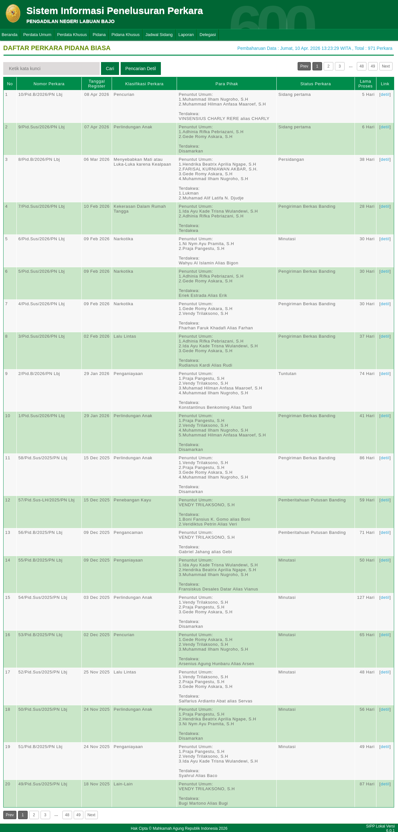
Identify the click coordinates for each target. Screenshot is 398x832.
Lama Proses (365, 83)
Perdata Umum (37, 34)
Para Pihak (227, 83)
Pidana (99, 34)
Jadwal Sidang (159, 34)
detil (385, 94)
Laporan (186, 34)
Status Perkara (316, 83)
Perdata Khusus (72, 34)
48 (361, 66)
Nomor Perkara (49, 83)
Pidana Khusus (126, 34)
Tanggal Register (97, 83)
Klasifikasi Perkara (144, 83)
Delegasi (207, 34)
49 (373, 66)
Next (386, 66)
